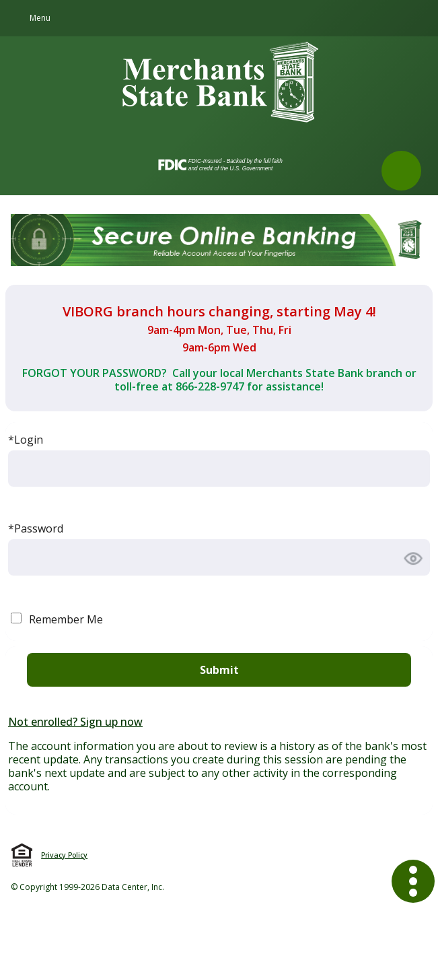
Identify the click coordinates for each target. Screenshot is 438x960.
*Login (25, 439)
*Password (35, 528)
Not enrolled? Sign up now (75, 721)
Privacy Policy (64, 855)
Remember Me (66, 619)
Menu (40, 18)
